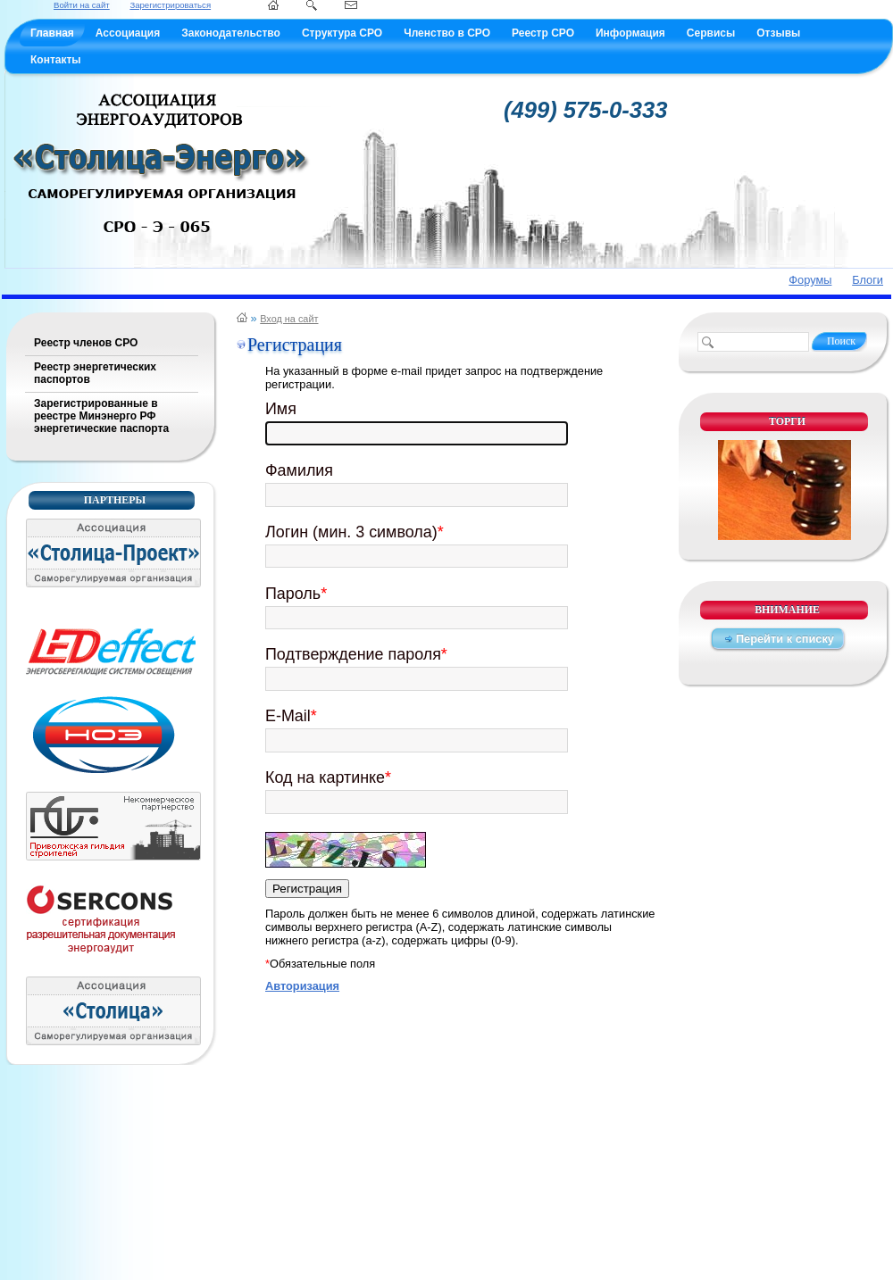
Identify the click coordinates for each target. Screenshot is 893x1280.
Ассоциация (128, 33)
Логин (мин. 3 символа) (354, 532)
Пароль (296, 594)
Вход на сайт (289, 318)
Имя (280, 409)
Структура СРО (342, 33)
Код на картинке (328, 777)
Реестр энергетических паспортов (95, 373)
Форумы (810, 280)
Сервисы (711, 33)
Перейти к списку (785, 638)
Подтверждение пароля (356, 654)
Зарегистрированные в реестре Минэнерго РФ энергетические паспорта (101, 416)
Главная (52, 33)
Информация (630, 33)
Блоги (867, 280)
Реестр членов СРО (86, 343)
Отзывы (778, 33)
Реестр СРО (543, 33)
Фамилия (299, 470)
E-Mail (291, 716)
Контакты (55, 60)
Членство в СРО (447, 33)
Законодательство (230, 33)
